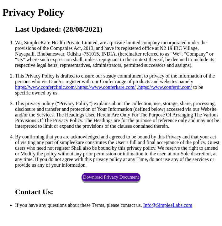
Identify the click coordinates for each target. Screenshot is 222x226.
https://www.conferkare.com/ (106, 87)
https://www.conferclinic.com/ (45, 87)
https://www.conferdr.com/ (165, 87)
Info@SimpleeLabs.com (167, 205)
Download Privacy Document (111, 177)
